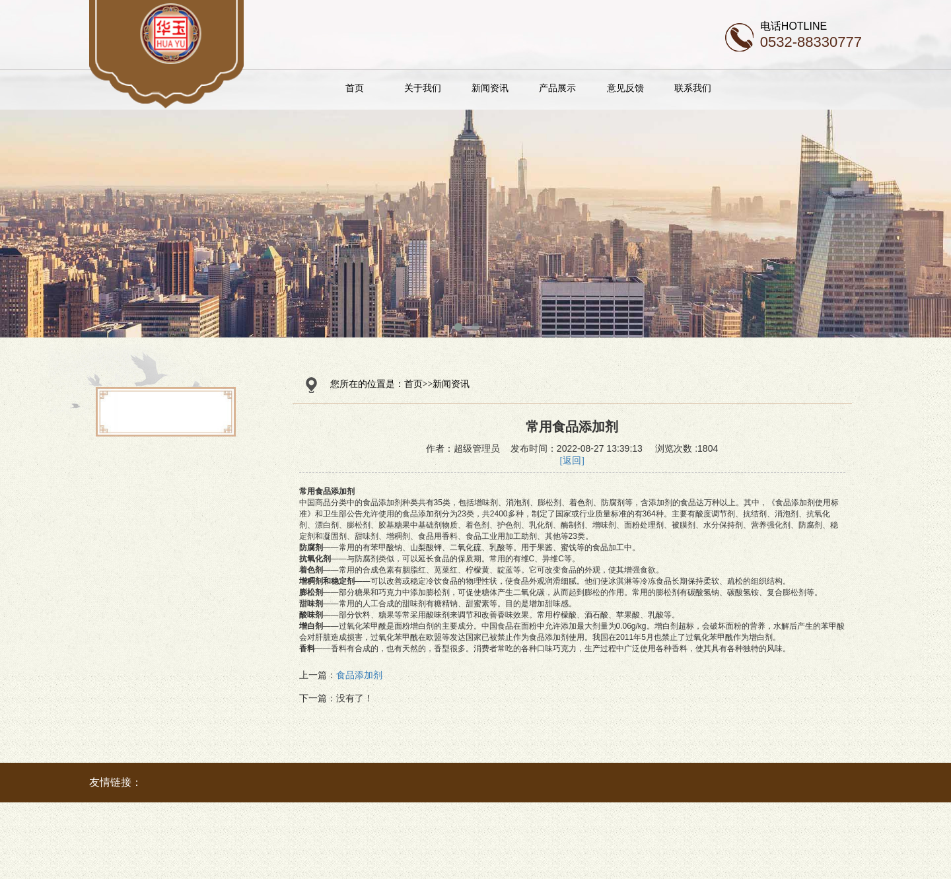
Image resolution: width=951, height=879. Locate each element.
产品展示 (588, 88)
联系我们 (723, 88)
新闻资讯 (521, 88)
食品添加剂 (359, 675)
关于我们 (453, 88)
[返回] (572, 461)
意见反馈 (655, 88)
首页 (385, 88)
